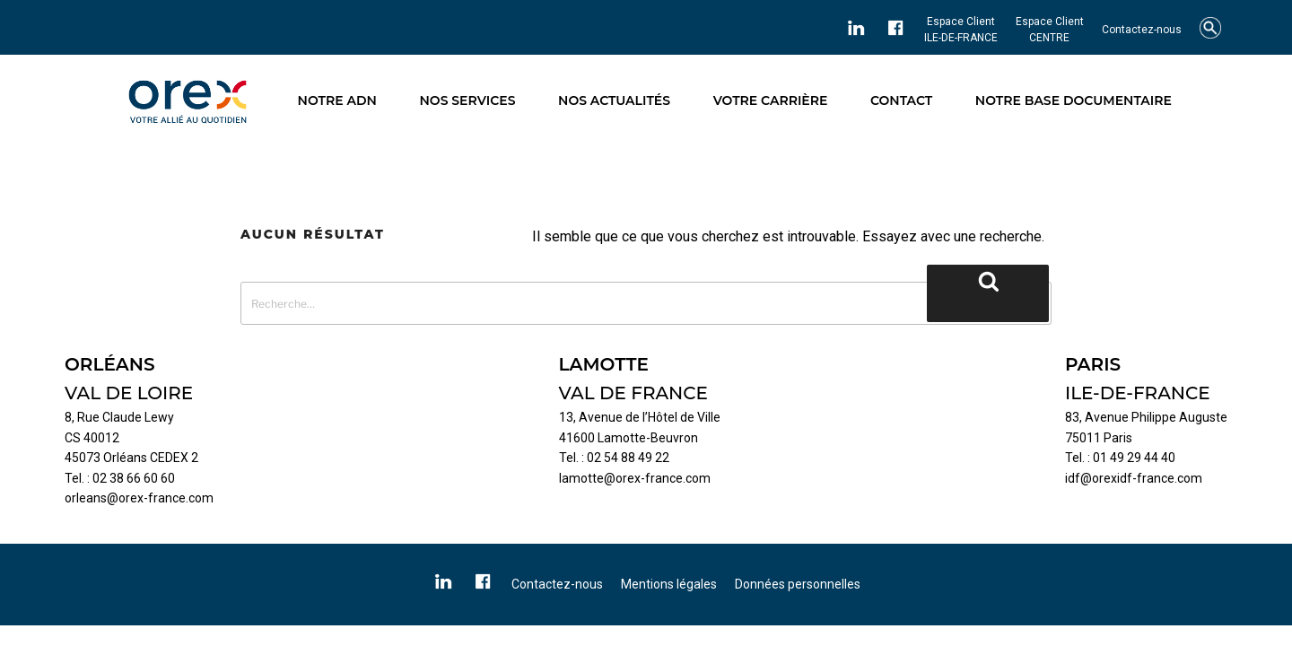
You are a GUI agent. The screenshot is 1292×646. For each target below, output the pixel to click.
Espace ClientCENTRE (1050, 29)
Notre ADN (337, 100)
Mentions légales (669, 584)
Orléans (125, 457)
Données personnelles (797, 584)
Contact (901, 100)
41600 (577, 438)
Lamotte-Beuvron (648, 438)
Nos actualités (614, 100)
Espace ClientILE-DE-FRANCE (961, 29)
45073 (82, 457)
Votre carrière (770, 100)
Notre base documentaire (1073, 100)
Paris (1118, 438)
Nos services (468, 100)
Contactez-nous (1142, 29)
